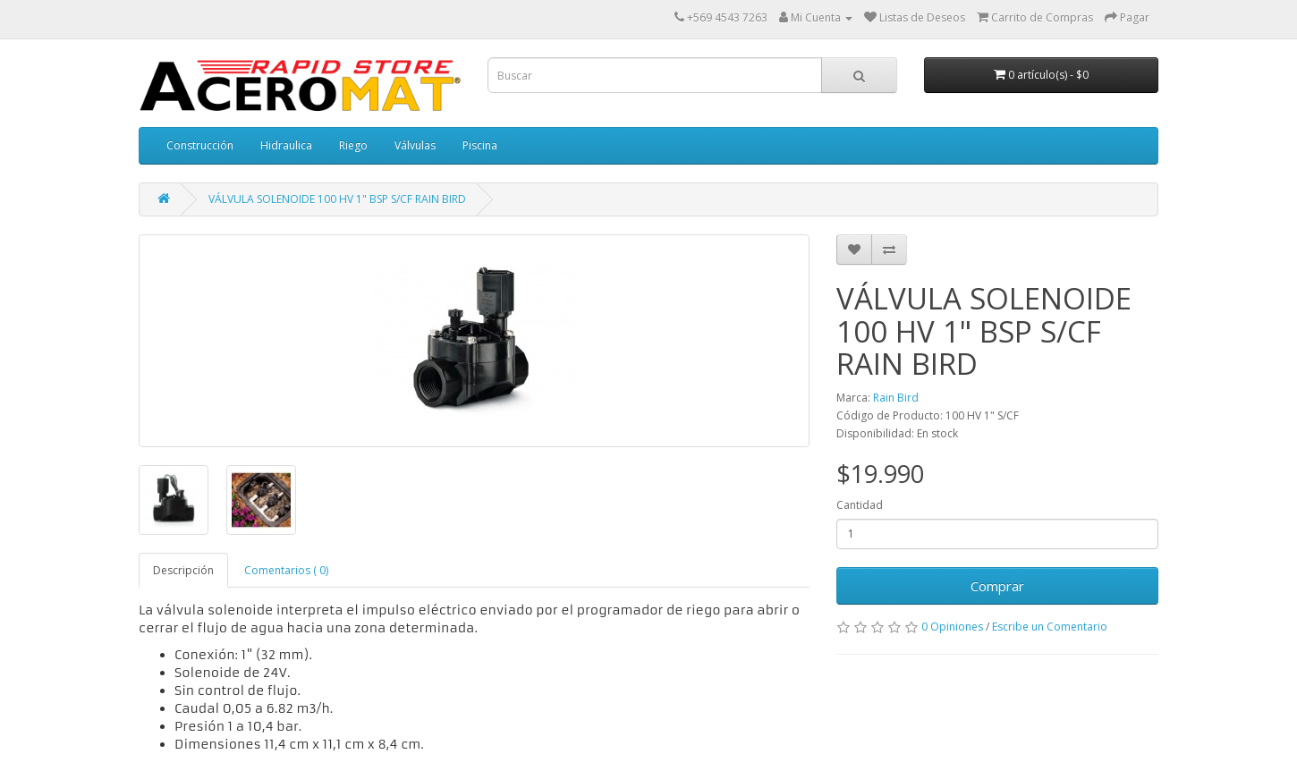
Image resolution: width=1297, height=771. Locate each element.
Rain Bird (896, 397)
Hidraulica (286, 145)
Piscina (479, 145)
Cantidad (859, 505)
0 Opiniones (952, 626)
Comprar (997, 586)
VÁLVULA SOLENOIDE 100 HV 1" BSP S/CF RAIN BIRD (337, 199)
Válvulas (415, 145)
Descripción (183, 570)
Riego (353, 145)
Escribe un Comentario (1049, 626)
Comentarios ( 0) (286, 570)
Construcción (199, 145)
